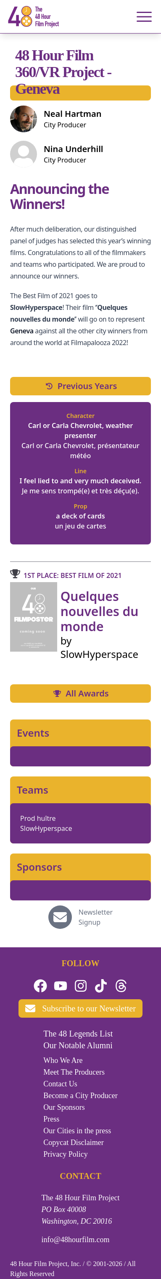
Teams (32, 790)
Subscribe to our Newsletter (80, 1008)
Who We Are (62, 1060)
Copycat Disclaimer (73, 1142)
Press (51, 1119)
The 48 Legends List (78, 1033)
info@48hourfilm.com (76, 1239)
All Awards (80, 693)
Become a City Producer (80, 1095)
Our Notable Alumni (77, 1045)
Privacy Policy (65, 1154)
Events (33, 733)
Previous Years (80, 386)
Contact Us (60, 1084)
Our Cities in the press (77, 1131)
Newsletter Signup (96, 917)
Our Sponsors (64, 1107)
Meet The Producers (74, 1072)
